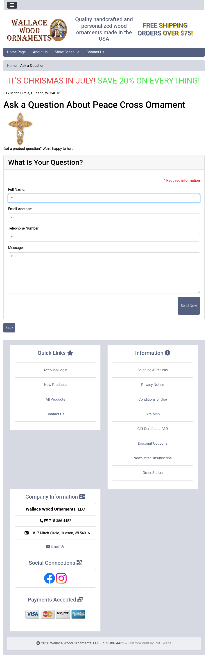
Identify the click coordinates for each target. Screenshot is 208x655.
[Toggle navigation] (12, 5)
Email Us (55, 546)
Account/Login (55, 370)
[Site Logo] (37, 30)
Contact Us (95, 52)
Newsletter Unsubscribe (152, 458)
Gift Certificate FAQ (152, 429)
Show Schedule (67, 52)
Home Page (16, 52)
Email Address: (20, 209)
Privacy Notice (152, 385)
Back (9, 327)
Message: (16, 248)
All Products (55, 399)
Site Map (153, 414)
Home (12, 65)
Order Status (153, 473)
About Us (40, 52)
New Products (55, 385)
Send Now (189, 306)
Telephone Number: (23, 228)
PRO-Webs (162, 643)
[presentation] (143, 306)
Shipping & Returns (153, 370)
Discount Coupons (152, 443)
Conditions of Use (152, 399)
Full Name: (16, 189)
